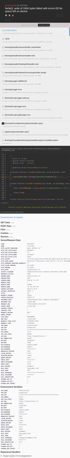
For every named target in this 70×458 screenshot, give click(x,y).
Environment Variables (12, 387)
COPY (59, 16)
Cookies (4, 233)
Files (3, 229)
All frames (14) (44, 25)
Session (4, 237)
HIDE (8, 20)
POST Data (6, 226)
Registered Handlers (10, 452)
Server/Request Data (11, 240)
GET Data (5, 222)
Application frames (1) (28, 25)
